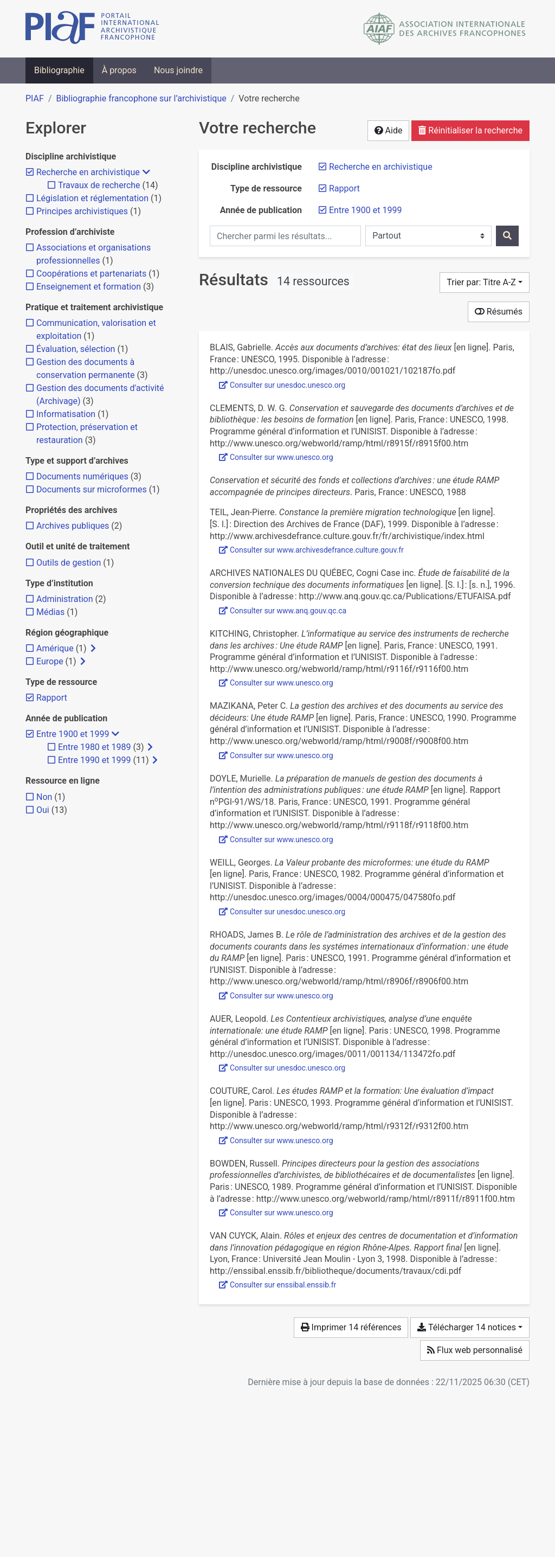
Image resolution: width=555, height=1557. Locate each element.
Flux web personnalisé (474, 1350)
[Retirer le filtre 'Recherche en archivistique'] (381, 167)
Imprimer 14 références (351, 1327)
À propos (119, 70)
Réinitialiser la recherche (470, 130)
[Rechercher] (507, 236)
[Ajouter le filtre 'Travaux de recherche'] (99, 185)
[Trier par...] (485, 282)
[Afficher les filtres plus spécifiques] (93, 648)
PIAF (34, 98)
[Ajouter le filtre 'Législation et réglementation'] (92, 198)
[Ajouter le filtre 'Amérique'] (55, 648)
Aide (389, 130)
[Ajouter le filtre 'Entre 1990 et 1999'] (94, 760)
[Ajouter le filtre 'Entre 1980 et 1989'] (94, 747)
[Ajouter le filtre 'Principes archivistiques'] (82, 211)
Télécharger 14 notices (466, 1327)
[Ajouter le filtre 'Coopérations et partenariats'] (91, 273)
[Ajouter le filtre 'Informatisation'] (65, 414)
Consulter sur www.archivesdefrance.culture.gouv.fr (311, 550)
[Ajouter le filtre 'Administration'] (64, 599)
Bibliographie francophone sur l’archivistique (141, 98)
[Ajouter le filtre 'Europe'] (49, 661)
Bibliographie (59, 70)
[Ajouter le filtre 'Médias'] (50, 612)
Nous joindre (178, 70)
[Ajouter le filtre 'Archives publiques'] (72, 526)
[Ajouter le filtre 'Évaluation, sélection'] (75, 349)
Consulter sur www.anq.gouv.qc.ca (282, 610)
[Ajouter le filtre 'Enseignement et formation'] (88, 286)
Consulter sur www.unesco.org (276, 457)
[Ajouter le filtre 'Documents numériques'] (82, 476)
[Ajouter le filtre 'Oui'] (42, 810)
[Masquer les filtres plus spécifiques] (146, 172)
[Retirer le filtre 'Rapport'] (344, 188)
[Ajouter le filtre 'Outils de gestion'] (68, 563)
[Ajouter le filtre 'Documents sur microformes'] (91, 489)
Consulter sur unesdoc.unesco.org (282, 385)
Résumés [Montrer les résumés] (498, 311)
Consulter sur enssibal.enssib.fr (277, 1284)
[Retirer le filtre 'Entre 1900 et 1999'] (365, 210)
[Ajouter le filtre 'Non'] (44, 797)
